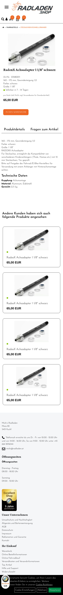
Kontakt (5, 540)
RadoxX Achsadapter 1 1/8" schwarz (27, 257)
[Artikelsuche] (2, 19)
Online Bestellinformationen (14, 554)
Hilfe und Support (10, 568)
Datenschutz (7, 530)
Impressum (6, 534)
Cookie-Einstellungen (25, 590)
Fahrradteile (12, 27)
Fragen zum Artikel (44, 129)
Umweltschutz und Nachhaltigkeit (17, 520)
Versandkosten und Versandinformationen (21, 561)
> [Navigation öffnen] (5, 7)
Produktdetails (14, 129)
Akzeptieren (54, 590)
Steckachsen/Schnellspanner (33, 27)
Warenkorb (7, 551)
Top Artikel (7, 565)
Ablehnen (41, 590)
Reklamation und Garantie (14, 537)
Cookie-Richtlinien (44, 584)
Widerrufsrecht (8, 572)
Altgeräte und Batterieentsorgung (17, 523)
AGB (4, 527)
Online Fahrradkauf (11, 558)
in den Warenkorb (16, 112)
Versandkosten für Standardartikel (36, 95)
